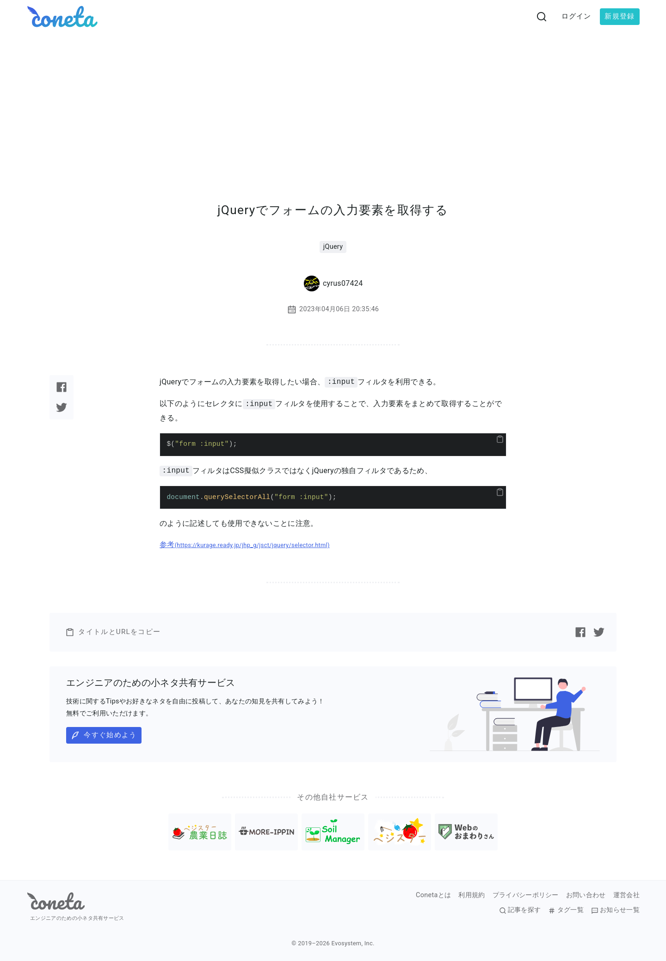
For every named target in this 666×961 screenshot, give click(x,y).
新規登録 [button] (619, 16)
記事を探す (520, 910)
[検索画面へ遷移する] (541, 16)
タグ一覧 (565, 910)
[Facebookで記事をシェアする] (61, 387)
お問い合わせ (586, 895)
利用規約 (471, 895)
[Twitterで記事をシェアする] (61, 407)
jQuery (333, 247)
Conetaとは (433, 895)
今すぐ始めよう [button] (103, 735)
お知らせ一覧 (615, 910)
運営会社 (626, 895)
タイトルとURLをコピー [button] (112, 632)
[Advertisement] (333, 102)
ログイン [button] (576, 16)
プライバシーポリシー (526, 895)
